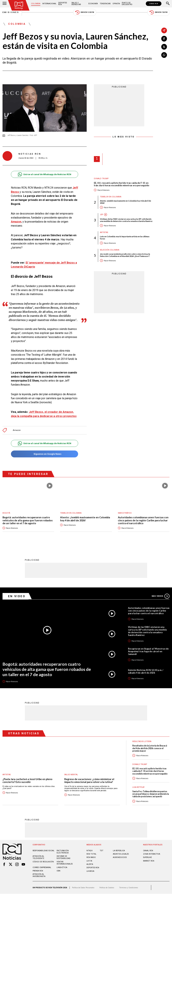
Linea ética (62, 867)
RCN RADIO (91, 857)
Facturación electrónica (63, 851)
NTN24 (89, 850)
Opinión (116, 4)
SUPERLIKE (147, 857)
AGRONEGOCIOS (120, 857)
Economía (93, 4)
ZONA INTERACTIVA (151, 854)
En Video (17, 596)
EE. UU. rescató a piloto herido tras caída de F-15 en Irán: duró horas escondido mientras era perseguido (121, 184)
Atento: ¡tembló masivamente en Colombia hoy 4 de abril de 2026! (125, 202)
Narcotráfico (125, 513)
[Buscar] (167, 4)
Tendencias (105, 4)
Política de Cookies (106, 887)
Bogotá (6, 513)
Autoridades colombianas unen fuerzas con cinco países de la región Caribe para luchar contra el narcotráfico (143, 520)
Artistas (104, 232)
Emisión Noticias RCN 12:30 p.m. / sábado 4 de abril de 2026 (145, 671)
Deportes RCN (62, 4)
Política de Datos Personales (83, 887)
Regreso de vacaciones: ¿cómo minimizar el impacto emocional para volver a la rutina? (89, 780)
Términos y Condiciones (128, 887)
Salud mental (71, 774)
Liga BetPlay (138, 787)
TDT (101, 850)
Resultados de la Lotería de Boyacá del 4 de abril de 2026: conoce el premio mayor (149, 748)
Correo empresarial (42, 867)
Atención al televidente (38, 857)
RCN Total (91, 854)
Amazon (16, 221)
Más (160, 596)
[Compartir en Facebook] (164, 39)
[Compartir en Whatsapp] (164, 55)
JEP (101, 214)
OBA (58, 871)
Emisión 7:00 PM (158, 12)
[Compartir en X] (164, 47)
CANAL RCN (153, 4)
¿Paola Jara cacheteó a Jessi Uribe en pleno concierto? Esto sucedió (27, 780)
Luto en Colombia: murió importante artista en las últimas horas (124, 237)
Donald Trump (101, 178)
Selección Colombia (109, 250)
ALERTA (90, 864)
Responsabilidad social (43, 850)
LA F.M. (90, 861)
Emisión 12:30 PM (84, 12)
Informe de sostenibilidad (63, 857)
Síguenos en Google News (44, 454)
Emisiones (11, 12)
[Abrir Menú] (5, 3)
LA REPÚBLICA (119, 850)
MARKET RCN (148, 861)
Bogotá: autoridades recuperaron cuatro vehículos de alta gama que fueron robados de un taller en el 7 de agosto (28, 520)
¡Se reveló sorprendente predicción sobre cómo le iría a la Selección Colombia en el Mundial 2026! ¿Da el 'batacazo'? (125, 255)
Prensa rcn (38, 871)
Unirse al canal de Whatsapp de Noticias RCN (44, 174)
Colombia (35, 4)
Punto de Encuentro (127, 4)
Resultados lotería (141, 741)
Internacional (49, 4)
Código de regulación (43, 861)
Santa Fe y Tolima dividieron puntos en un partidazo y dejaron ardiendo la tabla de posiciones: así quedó (150, 794)
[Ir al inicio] (19, 5)
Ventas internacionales (65, 862)
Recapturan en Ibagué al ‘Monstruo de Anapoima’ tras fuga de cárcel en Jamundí (148, 651)
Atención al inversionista (39, 875)
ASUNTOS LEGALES (121, 854)
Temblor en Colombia (110, 197)
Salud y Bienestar (76, 4)
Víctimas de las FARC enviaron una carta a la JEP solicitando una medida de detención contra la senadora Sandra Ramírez (126, 220)
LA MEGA (90, 871)
